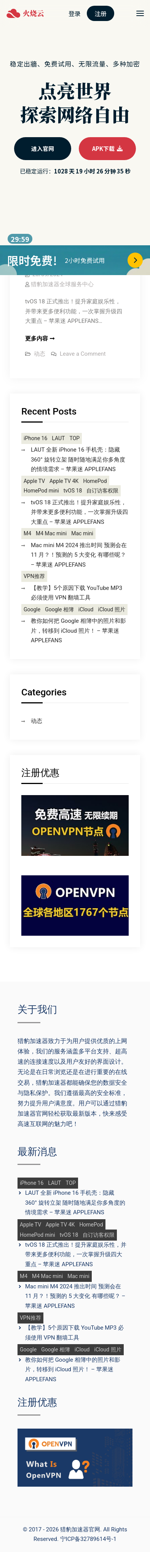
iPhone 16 (35, 438)
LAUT (58, 438)
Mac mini (82, 534)
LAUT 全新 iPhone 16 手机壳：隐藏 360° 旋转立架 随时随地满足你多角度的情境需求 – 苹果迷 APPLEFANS (78, 459)
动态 (39, 354)
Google (32, 610)
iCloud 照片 (111, 610)
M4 (27, 534)
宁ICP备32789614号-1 (88, 1539)
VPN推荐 (34, 576)
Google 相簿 (59, 610)
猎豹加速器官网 (80, 1529)
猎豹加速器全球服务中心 (62, 284)
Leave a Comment (83, 354)
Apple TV (34, 481)
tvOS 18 (73, 491)
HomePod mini (41, 491)
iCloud (86, 610)
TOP (74, 438)
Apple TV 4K (63, 481)
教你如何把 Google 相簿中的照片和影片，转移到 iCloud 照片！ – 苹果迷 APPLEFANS (78, 631)
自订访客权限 (102, 491)
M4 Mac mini (51, 534)
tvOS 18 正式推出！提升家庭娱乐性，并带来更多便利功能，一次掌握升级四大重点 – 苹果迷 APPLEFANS (79, 512)
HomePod (95, 481)
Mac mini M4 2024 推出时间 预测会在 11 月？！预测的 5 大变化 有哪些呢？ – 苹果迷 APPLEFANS (79, 555)
